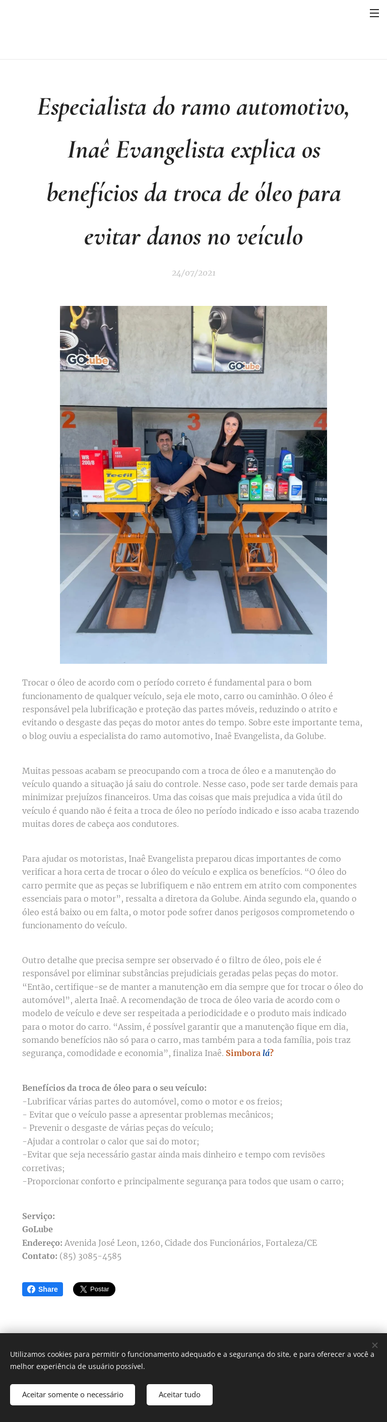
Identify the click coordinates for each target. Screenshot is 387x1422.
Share (42, 1289)
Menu (374, 13)
